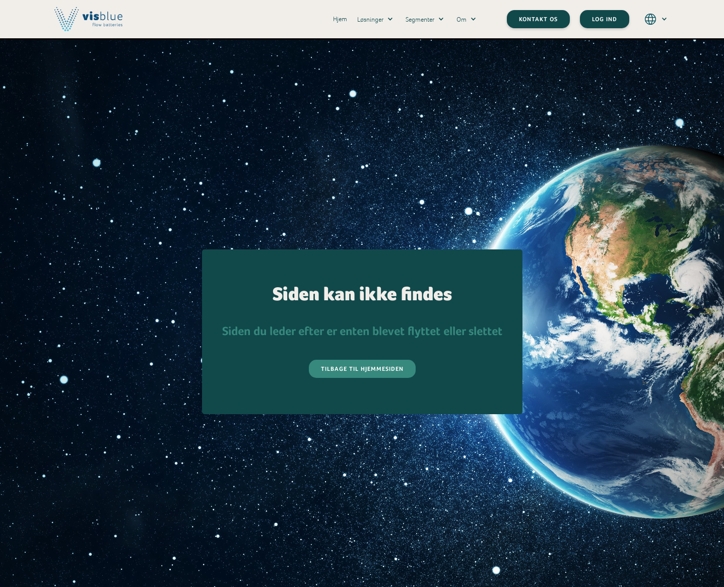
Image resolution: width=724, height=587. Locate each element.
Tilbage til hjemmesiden (362, 368)
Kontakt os (538, 19)
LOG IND (604, 19)
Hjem (340, 19)
